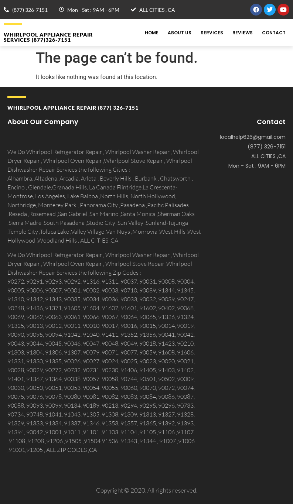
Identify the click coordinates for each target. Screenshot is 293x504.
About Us (179, 33)
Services (212, 33)
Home (152, 33)
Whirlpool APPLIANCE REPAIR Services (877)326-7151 (48, 37)
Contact (274, 33)
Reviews (242, 33)
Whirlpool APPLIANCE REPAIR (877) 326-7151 (73, 107)
